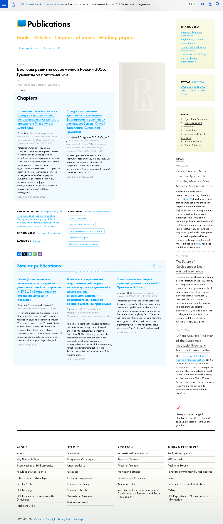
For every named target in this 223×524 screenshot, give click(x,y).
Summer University (78, 484)
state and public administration (189, 59)
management (188, 50)
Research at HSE (52, 48)
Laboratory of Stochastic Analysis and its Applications (191, 357)
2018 (202, 90)
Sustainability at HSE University (35, 465)
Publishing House (178, 465)
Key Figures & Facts (28, 459)
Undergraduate (76, 465)
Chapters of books (74, 37)
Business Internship (78, 502)
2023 (196, 86)
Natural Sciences (193, 141)
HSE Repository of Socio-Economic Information (188, 497)
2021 (183, 90)
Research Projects (128, 465)
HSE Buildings (24, 490)
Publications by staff (180, 453)
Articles (42, 37)
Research (125, 447)
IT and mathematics (191, 46)
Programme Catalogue (80, 459)
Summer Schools (77, 490)
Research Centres (128, 459)
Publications (48, 23)
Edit (213, 518)
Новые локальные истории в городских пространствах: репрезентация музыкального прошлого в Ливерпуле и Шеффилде (38, 119)
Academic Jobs (126, 484)
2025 (183, 86)
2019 (196, 90)
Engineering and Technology (191, 124)
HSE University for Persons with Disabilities (35, 497)
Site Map (78, 519)
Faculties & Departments (31, 471)
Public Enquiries (26, 505)
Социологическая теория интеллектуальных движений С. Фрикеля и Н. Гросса (139, 283)
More (184, 94)
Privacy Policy (65, 519)
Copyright (51, 519)
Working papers (116, 37)
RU (190, 4)
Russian (37, 241)
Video (171, 490)
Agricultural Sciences (196, 119)
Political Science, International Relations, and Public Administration (38, 223)
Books (23, 37)
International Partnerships (32, 478)
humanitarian (188, 43)
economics (187, 35)
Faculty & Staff (26, 484)
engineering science (192, 39)
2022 (202, 86)
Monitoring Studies (129, 471)
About (22, 447)
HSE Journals (175, 459)
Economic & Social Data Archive (186, 484)
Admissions (73, 453)
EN (195, 4)
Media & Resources (183, 447)
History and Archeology (43, 226)
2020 (190, 90)
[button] (76, 272)
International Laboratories (133, 453)
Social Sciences (193, 145)
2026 (201, 82)
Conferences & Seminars (132, 478)
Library (172, 478)
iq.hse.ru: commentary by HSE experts (190, 471)
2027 (194, 82)
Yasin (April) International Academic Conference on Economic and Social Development (139, 493)
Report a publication (28, 48)
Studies (73, 447)
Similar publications (39, 265)
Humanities (191, 130)
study (198, 243)
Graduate (72, 471)
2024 (190, 86)
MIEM (189, 199)
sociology (201, 54)
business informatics (191, 31)
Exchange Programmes (80, 478)
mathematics (188, 54)
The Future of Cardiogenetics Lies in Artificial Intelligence (190, 266)
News (180, 159)
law (204, 46)
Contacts (39, 519)
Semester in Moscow (79, 496)
